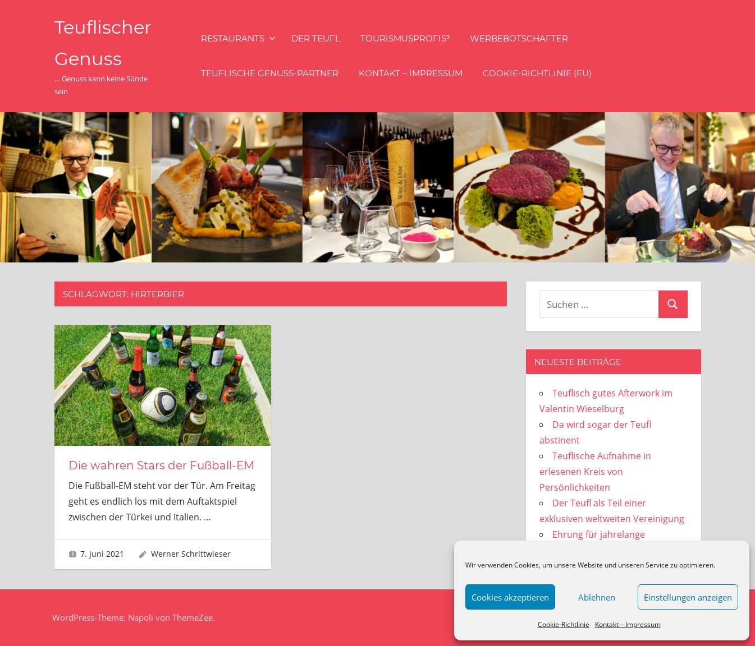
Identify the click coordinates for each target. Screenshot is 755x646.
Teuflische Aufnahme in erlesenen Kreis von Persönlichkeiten (595, 471)
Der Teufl (315, 38)
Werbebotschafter (519, 38)
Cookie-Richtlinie (563, 624)
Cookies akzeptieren (510, 597)
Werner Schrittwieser (191, 553)
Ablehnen (596, 597)
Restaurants (238, 38)
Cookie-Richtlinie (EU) (537, 73)
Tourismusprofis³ (405, 38)
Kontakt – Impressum (628, 624)
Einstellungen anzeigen (688, 597)
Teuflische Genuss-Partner (269, 73)
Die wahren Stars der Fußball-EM (161, 465)
